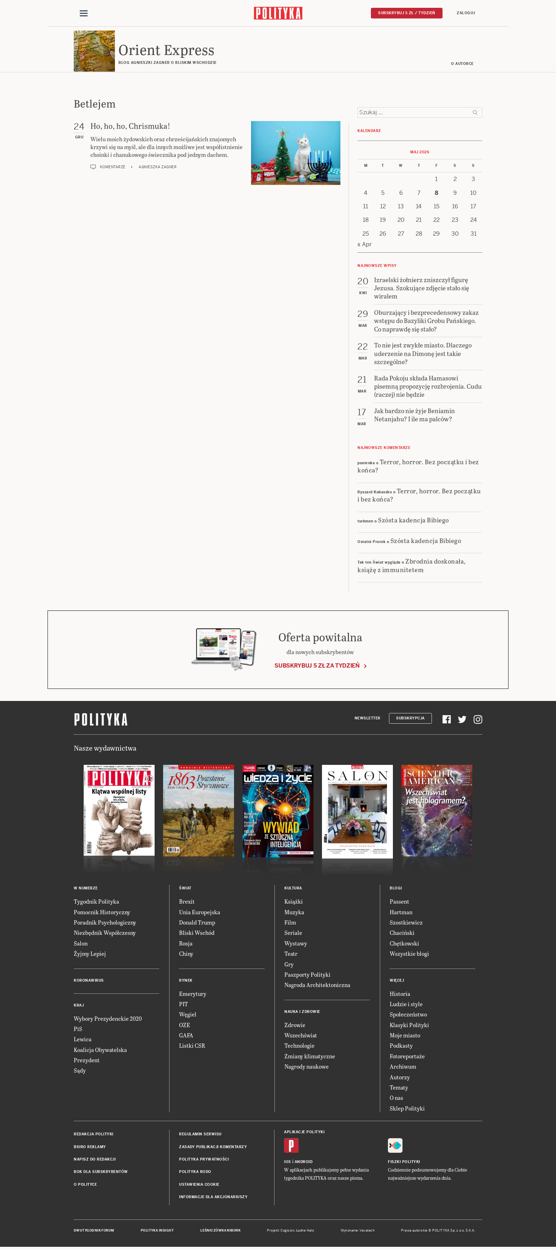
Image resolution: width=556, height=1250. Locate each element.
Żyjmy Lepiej (90, 954)
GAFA (186, 1036)
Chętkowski (404, 944)
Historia (400, 995)
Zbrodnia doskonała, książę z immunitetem (411, 566)
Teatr (291, 954)
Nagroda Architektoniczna (317, 986)
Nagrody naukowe (306, 1067)
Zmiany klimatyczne (309, 1057)
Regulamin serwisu (200, 1135)
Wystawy (295, 944)
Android (304, 1163)
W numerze (86, 889)
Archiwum (403, 1067)
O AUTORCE (462, 64)
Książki (293, 902)
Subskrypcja (410, 719)
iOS (287, 1163)
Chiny (186, 954)
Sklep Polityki (407, 1109)
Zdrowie (294, 1026)
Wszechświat (300, 1036)
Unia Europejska (199, 913)
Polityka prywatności (204, 1160)
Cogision (287, 1231)
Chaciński (402, 934)
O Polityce (85, 1185)
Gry (289, 965)
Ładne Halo (305, 1231)
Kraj (79, 1006)
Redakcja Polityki (93, 1135)
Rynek (186, 981)
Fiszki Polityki (404, 1163)
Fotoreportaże (407, 1057)
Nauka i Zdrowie (302, 1012)
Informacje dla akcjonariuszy (213, 1198)
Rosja (186, 944)
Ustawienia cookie (199, 1185)
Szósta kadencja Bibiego (413, 520)
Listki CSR (192, 1047)
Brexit (187, 902)
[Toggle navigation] (84, 13)
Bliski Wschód (197, 934)
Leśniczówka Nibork (220, 1231)
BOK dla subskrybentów (101, 1173)
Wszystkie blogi (409, 954)
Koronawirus (89, 981)
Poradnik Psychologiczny (105, 923)
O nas (396, 1099)
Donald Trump (197, 923)
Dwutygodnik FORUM (94, 1231)
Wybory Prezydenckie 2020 (108, 1019)
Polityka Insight (157, 1231)
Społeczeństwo (408, 1015)
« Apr (364, 245)
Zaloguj (466, 13)
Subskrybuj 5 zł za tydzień (317, 666)
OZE (184, 1026)
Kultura (293, 889)
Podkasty (401, 1047)
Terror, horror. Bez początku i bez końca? (418, 466)
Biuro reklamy (90, 1148)
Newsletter (367, 719)
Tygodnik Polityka (96, 902)
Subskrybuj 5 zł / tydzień (406, 13)
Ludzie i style (406, 1005)
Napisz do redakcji (95, 1160)
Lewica (82, 1040)
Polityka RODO (195, 1173)
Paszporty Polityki (307, 975)
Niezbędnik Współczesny (105, 934)
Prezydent (87, 1061)
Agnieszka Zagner (158, 168)
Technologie (299, 1047)
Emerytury (192, 995)
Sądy (80, 1072)
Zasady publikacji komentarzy (213, 1148)
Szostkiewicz (406, 923)
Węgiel (187, 1015)
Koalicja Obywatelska (100, 1051)
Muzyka (294, 913)
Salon (81, 944)
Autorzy (400, 1078)
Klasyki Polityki (409, 1026)
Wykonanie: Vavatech (358, 1231)
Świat (185, 889)
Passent (399, 902)
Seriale (293, 934)
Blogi (396, 889)
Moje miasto (405, 1036)
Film (290, 923)
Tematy (399, 1088)
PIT (183, 1005)
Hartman (401, 913)
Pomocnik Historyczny (102, 913)
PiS (78, 1030)
